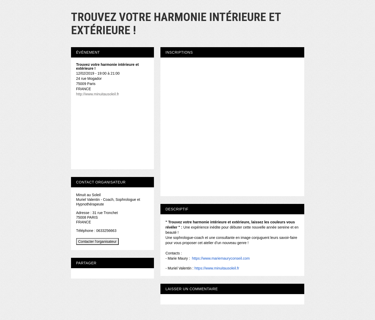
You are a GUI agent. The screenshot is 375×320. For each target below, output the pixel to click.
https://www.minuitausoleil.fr (216, 268)
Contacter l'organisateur (97, 241)
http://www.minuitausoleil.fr (97, 94)
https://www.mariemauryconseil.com (221, 258)
